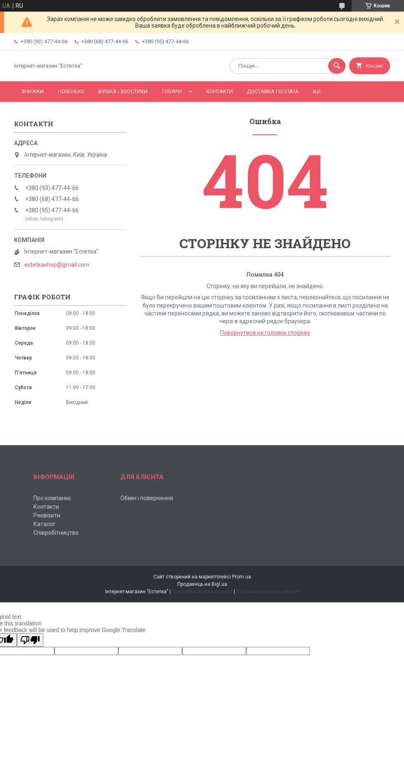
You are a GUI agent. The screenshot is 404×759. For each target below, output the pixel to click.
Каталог (44, 524)
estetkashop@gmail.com (56, 264)
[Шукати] (336, 66)
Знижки (32, 91)
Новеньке (71, 91)
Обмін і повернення (146, 498)
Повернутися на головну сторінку (265, 332)
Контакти (219, 91)
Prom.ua (241, 577)
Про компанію (52, 498)
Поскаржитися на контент (202, 592)
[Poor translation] (30, 640)
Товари (172, 91)
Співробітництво (56, 532)
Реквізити (46, 515)
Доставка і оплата (273, 91)
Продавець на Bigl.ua (202, 584)
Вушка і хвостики (123, 91)
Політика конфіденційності (267, 592)
